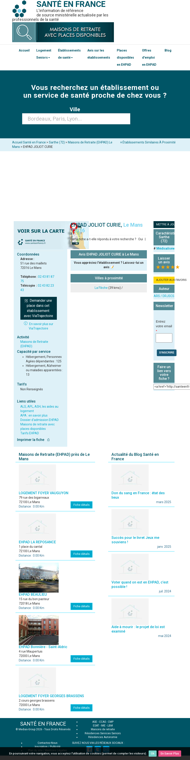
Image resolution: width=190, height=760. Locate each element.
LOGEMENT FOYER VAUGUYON (43, 493)
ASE (94, 721)
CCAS (102, 721)
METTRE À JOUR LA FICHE (165, 224)
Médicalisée (165, 248)
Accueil (24, 50)
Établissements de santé (69, 54)
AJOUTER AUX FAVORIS (165, 280)
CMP (110, 721)
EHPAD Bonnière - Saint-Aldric (43, 647)
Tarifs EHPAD (29, 433)
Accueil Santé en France (29, 142)
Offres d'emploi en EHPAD (149, 57)
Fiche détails (81, 504)
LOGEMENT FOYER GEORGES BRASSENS (51, 696)
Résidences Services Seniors (103, 733)
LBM (110, 725)
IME (103, 725)
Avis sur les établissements (98, 54)
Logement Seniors (43, 54)
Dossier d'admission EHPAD (39, 420)
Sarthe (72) (57, 142)
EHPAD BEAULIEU (33, 594)
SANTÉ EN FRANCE (43, 724)
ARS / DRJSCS (164, 296)
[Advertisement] (95, 184)
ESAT (96, 725)
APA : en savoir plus (34, 415)
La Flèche (101, 288)
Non (74, 244)
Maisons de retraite (103, 729)
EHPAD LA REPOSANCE (37, 542)
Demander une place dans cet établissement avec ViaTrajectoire (38, 308)
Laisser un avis (164, 260)
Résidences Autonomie (102, 737)
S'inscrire (166, 352)
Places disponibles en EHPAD (125, 57)
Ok (152, 753)
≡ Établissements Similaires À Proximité (148, 142)
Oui (140, 239)
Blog (168, 50)
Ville (76, 109)
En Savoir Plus (170, 753)
